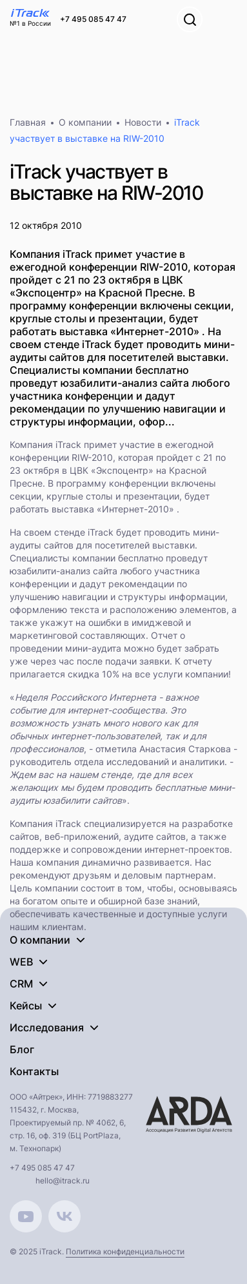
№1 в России (30, 23)
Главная (28, 122)
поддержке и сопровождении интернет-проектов (120, 849)
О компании (85, 122)
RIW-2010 (92, 457)
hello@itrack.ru (62, 1180)
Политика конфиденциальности (125, 1251)
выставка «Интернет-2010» (114, 508)
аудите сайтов (155, 836)
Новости (142, 122)
